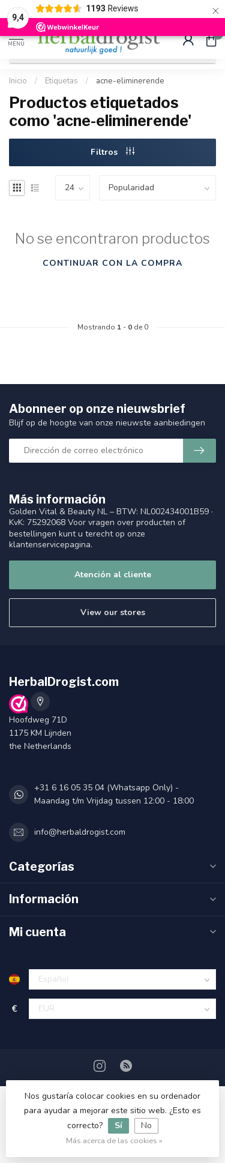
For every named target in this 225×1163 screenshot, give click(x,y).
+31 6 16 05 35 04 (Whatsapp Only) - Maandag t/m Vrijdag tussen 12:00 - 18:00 (114, 794)
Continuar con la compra (112, 263)
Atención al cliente (112, 574)
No (146, 1125)
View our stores (112, 612)
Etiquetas (61, 81)
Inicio (18, 81)
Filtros (112, 152)
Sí (118, 1125)
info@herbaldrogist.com (79, 832)
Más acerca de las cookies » (114, 1140)
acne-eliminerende (130, 81)
